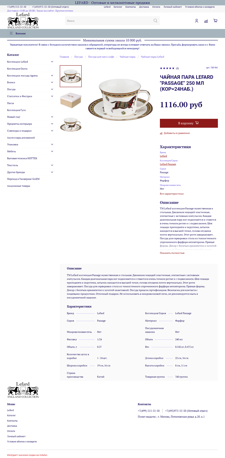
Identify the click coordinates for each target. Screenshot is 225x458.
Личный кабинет (172, 6)
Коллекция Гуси (16, 110)
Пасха (10, 103)
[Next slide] (71, 130)
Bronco (11, 82)
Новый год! (13, 116)
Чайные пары (127, 56)
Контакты (130, 6)
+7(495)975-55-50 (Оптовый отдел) (50, 6)
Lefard (107, 6)
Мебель (11, 151)
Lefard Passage (168, 164)
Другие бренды (16, 172)
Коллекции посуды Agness (22, 75)
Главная (64, 56)
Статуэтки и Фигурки (19, 96)
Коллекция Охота (17, 68)
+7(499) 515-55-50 (16, 6)
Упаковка (12, 144)
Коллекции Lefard (17, 61)
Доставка (144, 6)
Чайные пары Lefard (152, 56)
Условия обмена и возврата (200, 6)
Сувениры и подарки (19, 130)
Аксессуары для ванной (21, 137)
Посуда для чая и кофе (101, 56)
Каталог (118, 6)
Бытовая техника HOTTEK (22, 158)
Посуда (78, 56)
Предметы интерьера (19, 123)
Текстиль (12, 165)
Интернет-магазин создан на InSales (27, 455)
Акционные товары (18, 185)
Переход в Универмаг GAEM (23, 179)
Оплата (156, 6)
